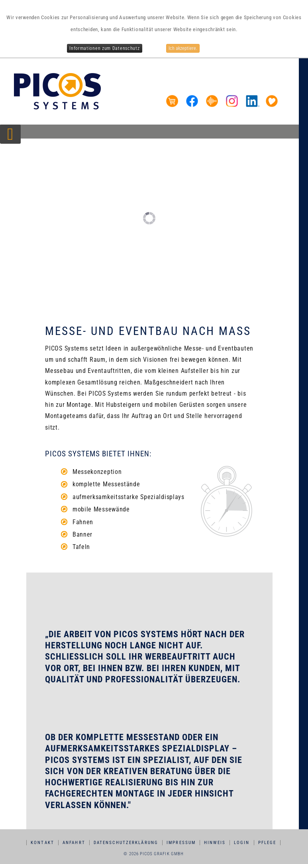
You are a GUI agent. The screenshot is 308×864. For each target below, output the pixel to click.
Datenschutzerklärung (126, 842)
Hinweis (215, 842)
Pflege (267, 842)
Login (242, 842)
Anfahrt (74, 842)
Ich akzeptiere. (183, 48)
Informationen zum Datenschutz (104, 48)
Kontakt (43, 842)
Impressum (181, 842)
